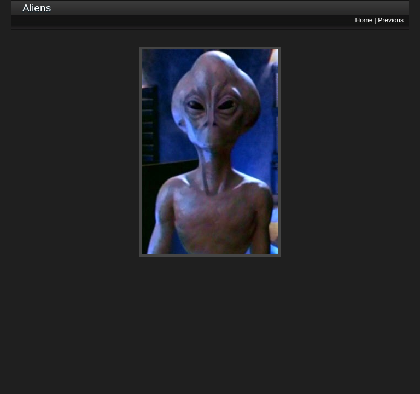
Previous (391, 20)
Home (364, 20)
